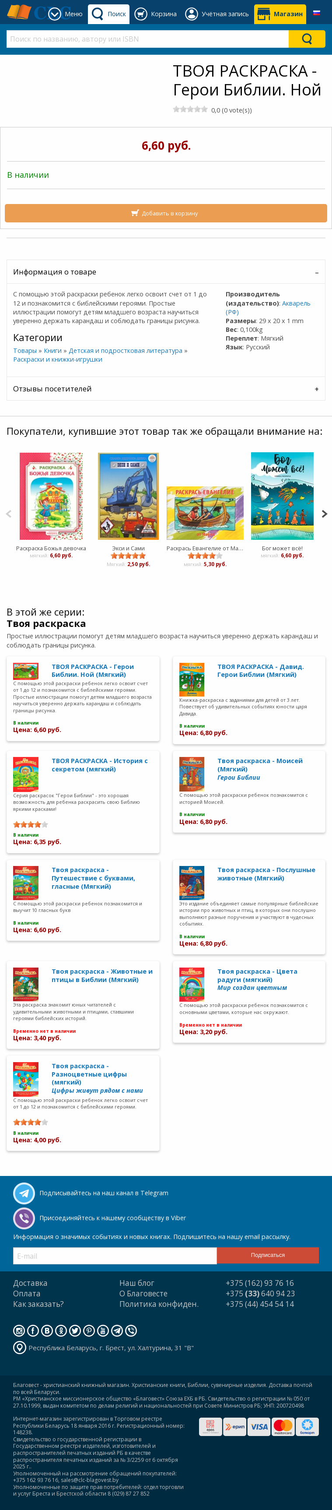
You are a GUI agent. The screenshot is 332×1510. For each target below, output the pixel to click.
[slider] (190, 109)
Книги (53, 350)
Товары (25, 350)
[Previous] (8, 513)
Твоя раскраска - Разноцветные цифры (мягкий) (97, 1078)
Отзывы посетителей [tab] (52, 389)
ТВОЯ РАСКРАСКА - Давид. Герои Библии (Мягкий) (260, 670)
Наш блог (136, 1283)
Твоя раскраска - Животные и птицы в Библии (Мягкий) (102, 975)
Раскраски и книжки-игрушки (57, 359)
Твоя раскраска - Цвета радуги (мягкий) (257, 979)
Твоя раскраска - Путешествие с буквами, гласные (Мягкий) (93, 878)
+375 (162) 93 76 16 (260, 1283)
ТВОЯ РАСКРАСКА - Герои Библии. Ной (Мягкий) (93, 670)
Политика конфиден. (159, 1304)
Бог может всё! (282, 548)
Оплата (27, 1293)
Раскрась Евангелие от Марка (205, 548)
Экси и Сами (128, 548)
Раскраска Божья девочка (51, 548)
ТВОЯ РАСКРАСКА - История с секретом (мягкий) (100, 765)
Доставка (30, 1283)
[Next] (324, 513)
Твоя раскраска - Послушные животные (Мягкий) (266, 874)
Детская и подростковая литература (125, 350)
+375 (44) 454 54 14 (260, 1304)
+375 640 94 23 (260, 1293)
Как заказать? (38, 1304)
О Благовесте (143, 1293)
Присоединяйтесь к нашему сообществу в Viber (112, 1218)
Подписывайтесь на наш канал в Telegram (103, 1193)
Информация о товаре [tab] (54, 272)
